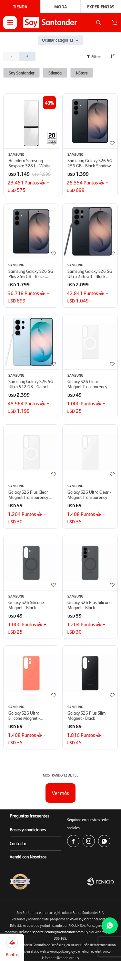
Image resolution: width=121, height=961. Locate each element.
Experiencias (100, 6)
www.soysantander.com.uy (90, 918)
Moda (60, 6)
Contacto (18, 843)
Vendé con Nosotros (28, 856)
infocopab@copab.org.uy (60, 957)
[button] (98, 22)
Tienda (20, 6)
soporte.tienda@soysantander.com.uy (60, 931)
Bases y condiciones (28, 829)
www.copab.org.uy (61, 951)
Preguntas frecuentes (29, 815)
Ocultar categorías (58, 40)
